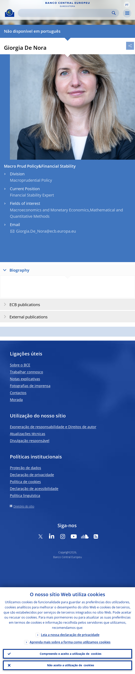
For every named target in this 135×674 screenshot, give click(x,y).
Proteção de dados (25, 467)
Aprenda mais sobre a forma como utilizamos (70, 642)
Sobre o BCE (20, 365)
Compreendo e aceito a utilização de (70, 654)
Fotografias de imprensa (30, 385)
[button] (127, 5)
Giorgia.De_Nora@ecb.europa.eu (46, 231)
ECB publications (20, 304)
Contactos (18, 392)
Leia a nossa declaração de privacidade (70, 635)
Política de (25, 481)
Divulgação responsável (29, 440)
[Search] (65, 13)
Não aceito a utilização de (70, 665)
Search (113, 13)
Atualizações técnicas (27, 433)
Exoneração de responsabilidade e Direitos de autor (53, 426)
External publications (24, 317)
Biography (15, 270)
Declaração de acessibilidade (34, 488)
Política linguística (25, 495)
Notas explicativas (25, 378)
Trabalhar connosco (26, 371)
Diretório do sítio (23, 506)
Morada (16, 399)
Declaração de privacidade (32, 474)
